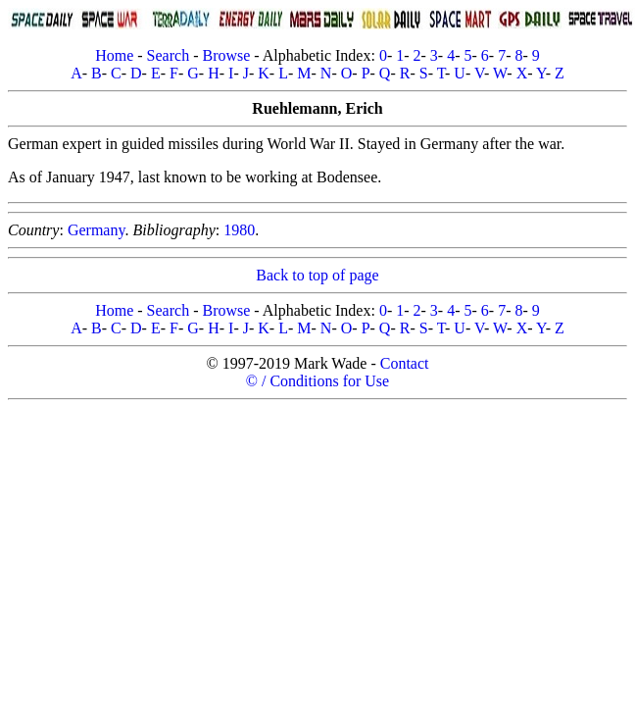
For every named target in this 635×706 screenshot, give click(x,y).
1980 (239, 230)
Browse (226, 55)
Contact (404, 363)
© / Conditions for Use (317, 381)
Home (114, 55)
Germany (96, 230)
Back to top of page (317, 275)
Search (168, 55)
